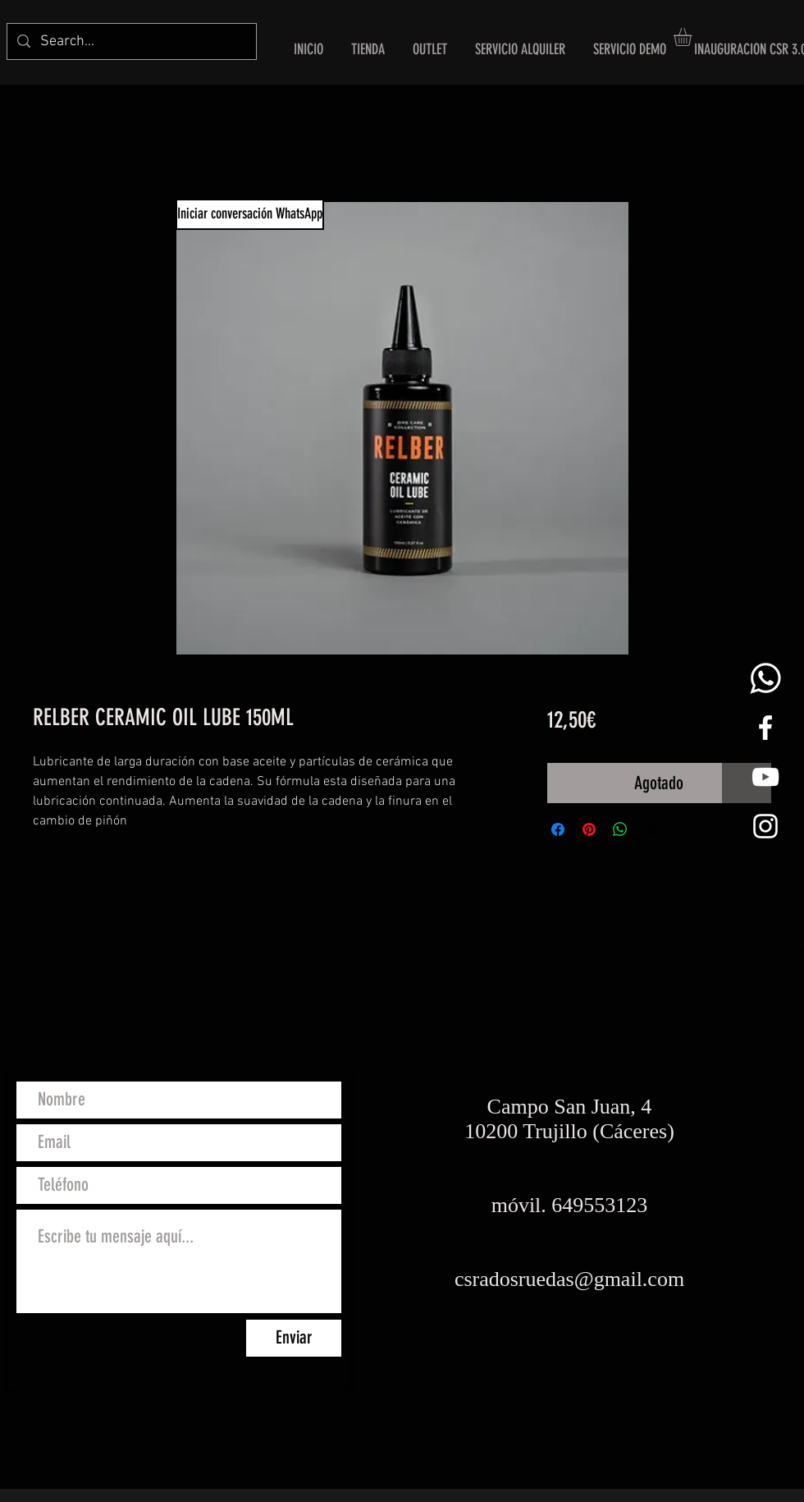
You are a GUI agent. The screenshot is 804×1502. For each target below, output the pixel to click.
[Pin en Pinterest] (589, 829)
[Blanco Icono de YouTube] (765, 776)
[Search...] (131, 41)
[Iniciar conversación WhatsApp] (250, 214)
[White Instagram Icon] (765, 826)
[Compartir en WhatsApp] (620, 829)
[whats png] (765, 678)
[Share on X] (651, 829)
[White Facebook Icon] (765, 727)
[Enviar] (293, 1338)
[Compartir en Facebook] (558, 829)
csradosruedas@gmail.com (569, 1279)
